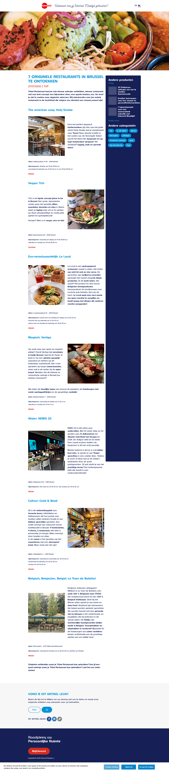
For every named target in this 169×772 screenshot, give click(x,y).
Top (128, 145)
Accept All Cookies (146, 769)
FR (136, 5)
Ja (47, 709)
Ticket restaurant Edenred (40, 6)
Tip (111, 131)
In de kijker (122, 131)
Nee (34, 709)
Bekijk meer (113, 120)
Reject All (128, 769)
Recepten (114, 135)
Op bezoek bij (116, 145)
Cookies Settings (111, 769)
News (133, 131)
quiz (131, 140)
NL (139, 5)
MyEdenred (39, 751)
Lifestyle (125, 135)
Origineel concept (117, 140)
